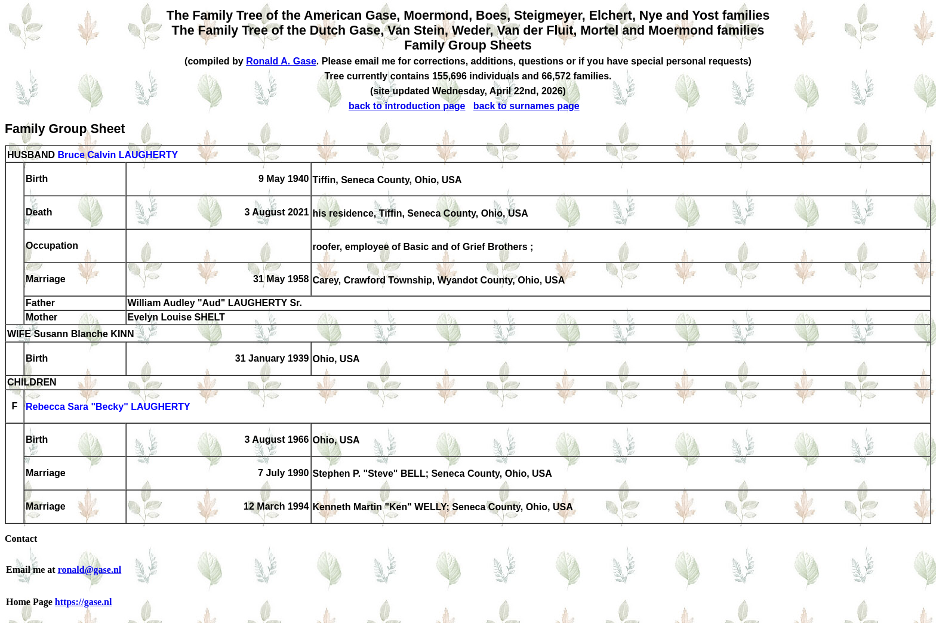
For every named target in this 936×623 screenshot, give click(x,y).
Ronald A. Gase (281, 61)
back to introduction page (407, 106)
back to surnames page (526, 106)
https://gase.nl (83, 602)
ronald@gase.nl (90, 570)
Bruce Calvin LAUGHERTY (117, 155)
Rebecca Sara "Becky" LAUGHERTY (108, 407)
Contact (21, 538)
